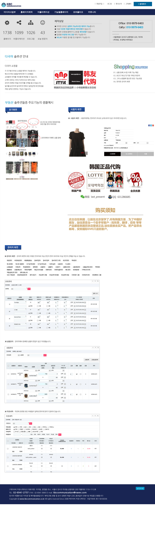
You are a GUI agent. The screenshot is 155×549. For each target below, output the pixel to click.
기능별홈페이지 (61, 12)
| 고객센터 (127, 4)
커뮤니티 (92, 12)
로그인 (109, 4)
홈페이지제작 (26, 12)
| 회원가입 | (99, 4)
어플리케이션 (43, 12)
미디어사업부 (10, 12)
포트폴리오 (78, 12)
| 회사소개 (117, 4)
